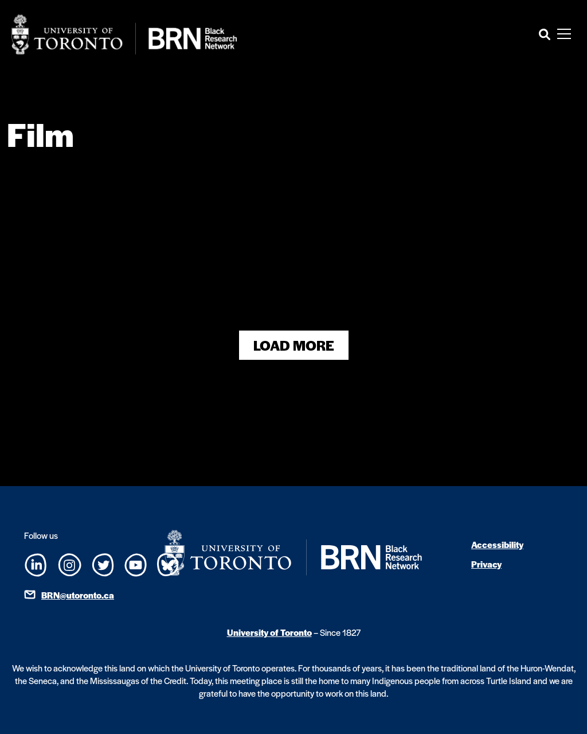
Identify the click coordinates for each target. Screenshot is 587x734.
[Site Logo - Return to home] (124, 34)
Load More (293, 345)
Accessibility (497, 544)
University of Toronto (269, 632)
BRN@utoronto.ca (77, 595)
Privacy (486, 564)
